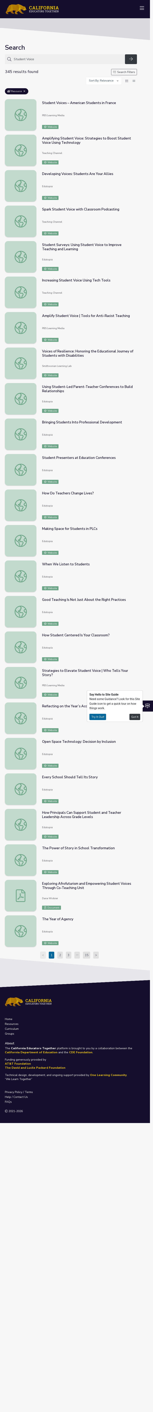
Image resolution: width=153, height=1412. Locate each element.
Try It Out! (97, 717)
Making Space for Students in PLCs (69, 528)
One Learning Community (108, 1075)
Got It (134, 717)
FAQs (8, 1102)
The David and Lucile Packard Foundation (35, 1068)
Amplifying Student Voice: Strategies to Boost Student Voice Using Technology (86, 140)
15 (86, 955)
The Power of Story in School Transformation (78, 848)
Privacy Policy (13, 1092)
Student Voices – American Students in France (79, 103)
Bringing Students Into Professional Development (82, 422)
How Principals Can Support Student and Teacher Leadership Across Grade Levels (81, 814)
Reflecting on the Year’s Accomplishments (76, 706)
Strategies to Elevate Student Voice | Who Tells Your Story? (85, 672)
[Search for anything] (68, 59)
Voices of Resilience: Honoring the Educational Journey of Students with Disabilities (87, 353)
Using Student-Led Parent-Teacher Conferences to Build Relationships (87, 388)
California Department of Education (31, 1052)
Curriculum (12, 1029)
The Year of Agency (57, 919)
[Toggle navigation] (142, 8)
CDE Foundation (80, 1052)
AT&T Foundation (18, 1064)
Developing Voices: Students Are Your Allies (77, 174)
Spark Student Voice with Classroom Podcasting (80, 209)
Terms (29, 1092)
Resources (11, 1024)
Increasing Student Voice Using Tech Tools (76, 280)
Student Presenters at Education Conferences (79, 457)
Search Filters (124, 72)
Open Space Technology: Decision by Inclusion (79, 741)
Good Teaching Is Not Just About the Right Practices (84, 599)
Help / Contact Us (16, 1097)
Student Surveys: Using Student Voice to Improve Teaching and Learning (82, 247)
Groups (9, 1034)
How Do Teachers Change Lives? (68, 493)
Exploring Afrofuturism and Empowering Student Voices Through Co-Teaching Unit (86, 885)
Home (8, 1019)
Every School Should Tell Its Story (70, 777)
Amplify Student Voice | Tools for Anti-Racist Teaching (86, 316)
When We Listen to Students (66, 564)
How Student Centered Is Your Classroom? (76, 635)
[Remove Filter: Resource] (24, 91)
